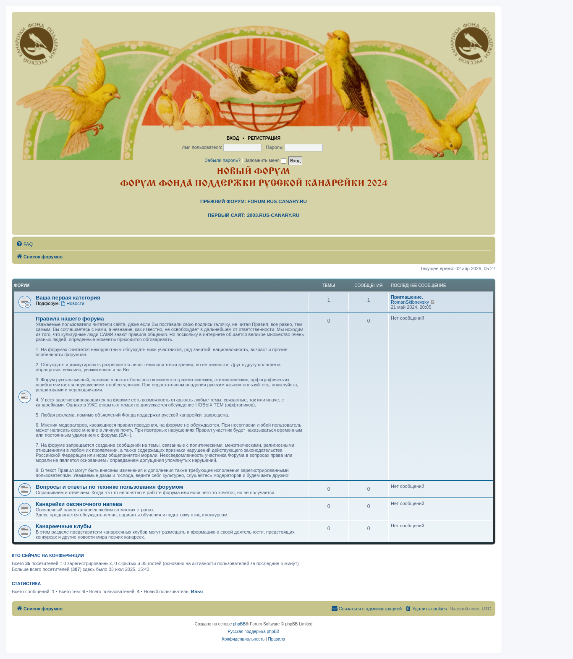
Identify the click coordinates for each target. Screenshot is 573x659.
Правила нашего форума (70, 318)
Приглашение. (407, 297)
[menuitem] (24, 244)
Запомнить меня (265, 160)
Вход (233, 138)
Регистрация (264, 138)
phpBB (239, 624)
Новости (72, 303)
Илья (197, 591)
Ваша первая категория (68, 297)
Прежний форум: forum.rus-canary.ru (253, 201)
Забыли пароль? (223, 160)
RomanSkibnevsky (410, 302)
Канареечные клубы (64, 526)
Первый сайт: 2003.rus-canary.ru (253, 215)
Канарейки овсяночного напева (79, 504)
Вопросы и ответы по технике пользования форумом (109, 487)
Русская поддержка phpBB (253, 631)
